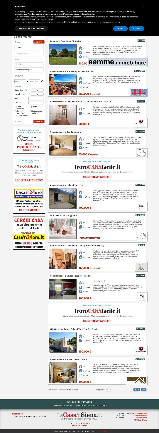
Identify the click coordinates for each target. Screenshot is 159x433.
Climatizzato (22, 115)
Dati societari (101, 431)
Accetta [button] (136, 28)
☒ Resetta (18, 121)
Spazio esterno (20, 108)
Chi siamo (120, 415)
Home (121, 413)
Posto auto (36, 107)
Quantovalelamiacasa (137, 413)
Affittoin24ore (140, 420)
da (32, 90)
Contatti (120, 418)
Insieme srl (86, 423)
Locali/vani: (20, 94)
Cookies (83, 425)
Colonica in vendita (82, 405)
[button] (143, 6)
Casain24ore (141, 418)
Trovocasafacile (140, 415)
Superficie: (21, 90)
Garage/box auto (37, 112)
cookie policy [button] (89, 14)
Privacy (75, 425)
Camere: (18, 102)
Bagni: (17, 98)
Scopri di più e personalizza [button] (31, 28)
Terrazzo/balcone (21, 112)
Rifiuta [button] (121, 28)
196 (143, 389)
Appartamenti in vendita (62, 405)
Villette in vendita (100, 405)
